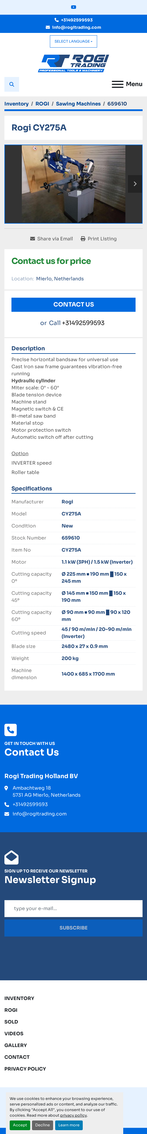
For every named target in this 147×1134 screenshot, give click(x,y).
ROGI (10, 1010)
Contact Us (73, 304)
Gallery (15, 1045)
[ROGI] (42, 104)
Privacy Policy (25, 1069)
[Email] (73, 908)
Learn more (69, 1125)
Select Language (72, 41)
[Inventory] (16, 104)
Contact (17, 1057)
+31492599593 (77, 20)
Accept (20, 1125)
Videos (13, 1034)
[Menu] (118, 84)
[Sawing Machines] (78, 104)
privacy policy (73, 1115)
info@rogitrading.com (76, 27)
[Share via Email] (51, 238)
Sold (11, 1022)
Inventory (19, 998)
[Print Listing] (99, 238)
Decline (42, 1125)
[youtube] (73, 7)
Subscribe (74, 928)
